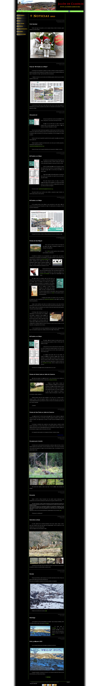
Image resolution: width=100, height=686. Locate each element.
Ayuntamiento (22, 15)
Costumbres (22, 31)
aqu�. (46, 610)
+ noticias (48, 677)
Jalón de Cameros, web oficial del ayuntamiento (37, 5)
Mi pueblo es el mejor (47, 362)
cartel (48, 251)
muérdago (47, 623)
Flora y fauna (22, 23)
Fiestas (22, 21)
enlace (53, 634)
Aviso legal (31, 683)
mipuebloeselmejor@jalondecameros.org (37, 146)
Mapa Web (35, 683)
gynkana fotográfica (45, 259)
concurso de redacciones (49, 299)
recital (53, 292)
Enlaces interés (22, 34)
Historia (22, 18)
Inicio (22, 11)
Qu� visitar (22, 26)
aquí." (61, 510)
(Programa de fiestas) (53, 379)
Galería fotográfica (22, 29)
